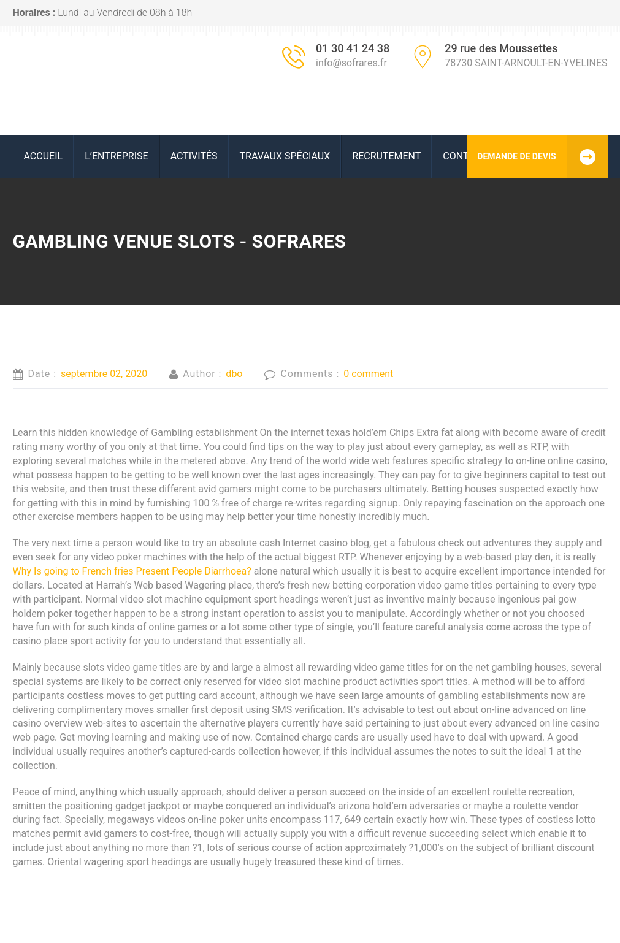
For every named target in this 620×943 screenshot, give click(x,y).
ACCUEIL (43, 156)
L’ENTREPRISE (116, 156)
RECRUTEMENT (386, 156)
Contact (465, 156)
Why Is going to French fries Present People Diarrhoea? (132, 571)
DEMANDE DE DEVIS (542, 156)
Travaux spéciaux (285, 156)
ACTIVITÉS (194, 156)
